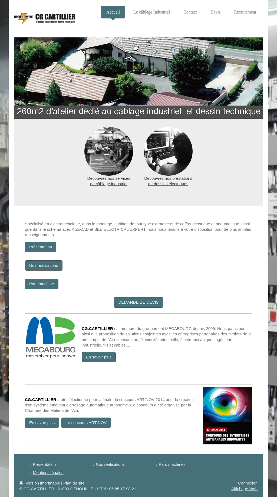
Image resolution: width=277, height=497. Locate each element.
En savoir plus (98, 357)
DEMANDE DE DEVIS (138, 302)
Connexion (248, 483)
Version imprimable (40, 483)
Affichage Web (244, 488)
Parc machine (41, 283)
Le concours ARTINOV (86, 422)
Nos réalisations (43, 265)
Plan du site (73, 483)
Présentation (40, 247)
